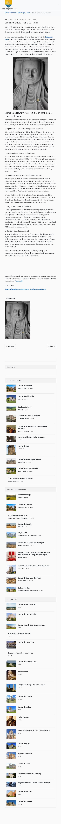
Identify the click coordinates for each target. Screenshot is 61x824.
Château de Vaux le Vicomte (27, 604)
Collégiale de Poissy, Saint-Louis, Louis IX (31, 685)
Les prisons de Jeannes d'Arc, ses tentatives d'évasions (32, 427)
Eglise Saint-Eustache (25, 753)
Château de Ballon (24, 446)
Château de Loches (24, 707)
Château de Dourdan (25, 696)
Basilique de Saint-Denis (38, 289)
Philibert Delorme (23, 717)
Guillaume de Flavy (24, 588)
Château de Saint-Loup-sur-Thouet (29, 459)
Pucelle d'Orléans (23, 431)
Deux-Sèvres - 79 (22, 462)
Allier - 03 (21, 568)
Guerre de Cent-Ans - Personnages (18, 518)
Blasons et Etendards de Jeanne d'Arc (20, 653)
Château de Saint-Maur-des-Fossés (29, 578)
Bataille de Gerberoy (24, 407)
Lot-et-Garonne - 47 (23, 418)
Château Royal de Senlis (26, 396)
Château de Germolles (25, 386)
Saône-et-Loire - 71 (23, 388)
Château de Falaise (24, 764)
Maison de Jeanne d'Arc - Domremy (29, 774)
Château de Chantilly (24, 524)
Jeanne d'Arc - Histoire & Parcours (19, 634)
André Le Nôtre (23, 671)
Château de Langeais (25, 801)
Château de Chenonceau (26, 642)
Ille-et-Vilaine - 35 (23, 471)
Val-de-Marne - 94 (23, 581)
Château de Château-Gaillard (27, 614)
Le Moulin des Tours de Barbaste (29, 416)
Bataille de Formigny (24, 495)
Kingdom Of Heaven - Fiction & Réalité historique (34, 783)
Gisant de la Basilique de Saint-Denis (17, 289)
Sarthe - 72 (21, 449)
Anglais (20, 440)
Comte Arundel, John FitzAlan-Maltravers (31, 437)
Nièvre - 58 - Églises (23, 545)
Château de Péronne (24, 791)
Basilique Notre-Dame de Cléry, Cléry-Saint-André (34, 730)
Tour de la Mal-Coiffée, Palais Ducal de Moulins (33, 566)
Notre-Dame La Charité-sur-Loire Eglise (31, 543)
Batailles (20, 497)
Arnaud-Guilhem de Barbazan (17, 515)
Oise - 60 (20, 399)
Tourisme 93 (18, 281)
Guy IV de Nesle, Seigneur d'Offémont (20, 478)
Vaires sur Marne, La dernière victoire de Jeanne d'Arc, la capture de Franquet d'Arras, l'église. (34, 554)
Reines (6, 19)
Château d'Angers (24, 744)
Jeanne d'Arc (21, 557)
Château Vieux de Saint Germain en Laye (31, 625)
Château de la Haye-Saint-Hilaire (28, 468)
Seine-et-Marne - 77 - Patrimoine (27, 535)
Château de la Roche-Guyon (27, 661)
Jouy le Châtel (22, 533)
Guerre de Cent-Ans (13, 481)
